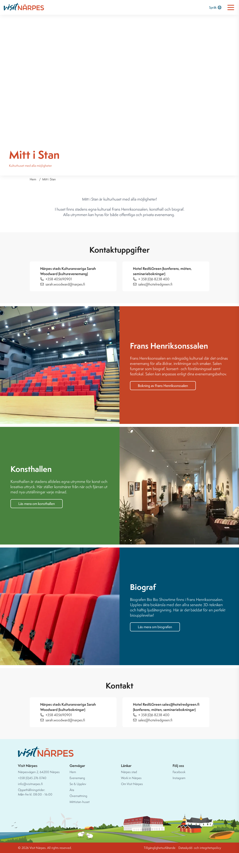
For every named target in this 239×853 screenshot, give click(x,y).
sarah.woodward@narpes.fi (65, 284)
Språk (215, 7)
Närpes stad (129, 772)
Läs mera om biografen (155, 626)
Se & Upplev (78, 784)
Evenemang (77, 778)
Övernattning (78, 796)
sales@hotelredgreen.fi (155, 284)
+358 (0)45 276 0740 (32, 778)
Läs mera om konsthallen (36, 503)
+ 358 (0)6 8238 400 (153, 279)
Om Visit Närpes (132, 784)
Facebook (179, 772)
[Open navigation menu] (230, 7)
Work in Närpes (131, 778)
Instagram (179, 778)
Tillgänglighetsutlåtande (159, 848)
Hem (33, 179)
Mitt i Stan (49, 179)
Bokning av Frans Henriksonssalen (163, 385)
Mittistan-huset (80, 802)
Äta (72, 790)
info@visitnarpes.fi (30, 784)
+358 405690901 (58, 279)
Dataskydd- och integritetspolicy (199, 848)
